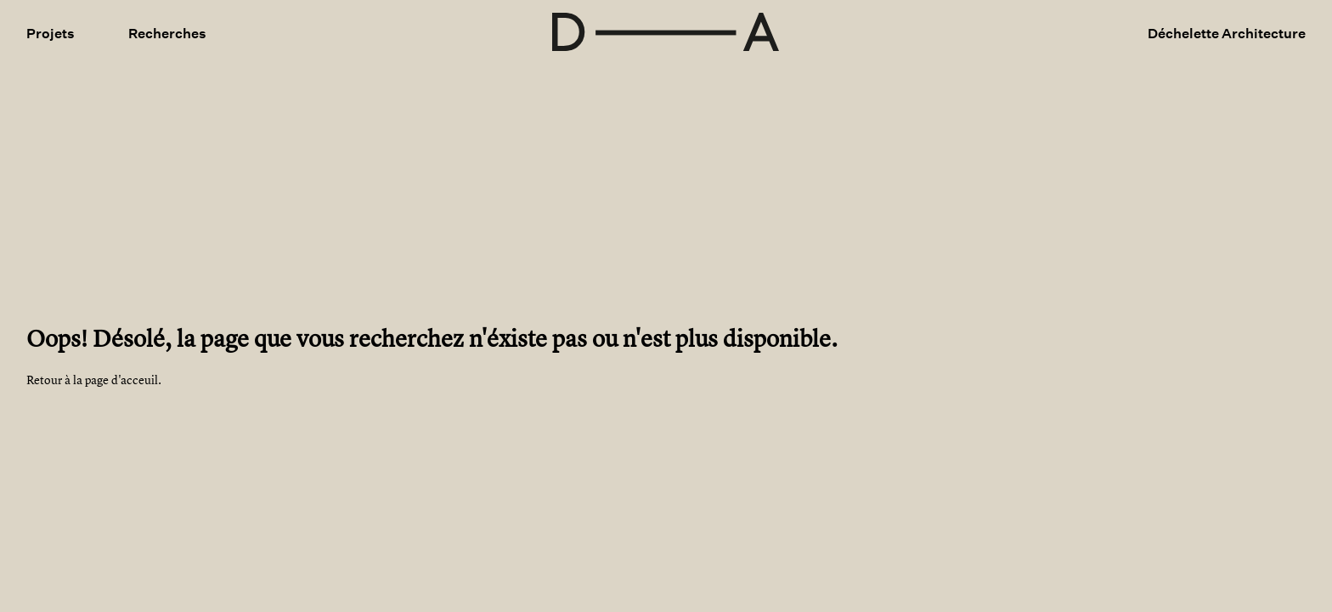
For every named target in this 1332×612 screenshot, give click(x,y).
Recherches (167, 34)
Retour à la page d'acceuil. (93, 379)
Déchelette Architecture (1227, 34)
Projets (50, 34)
